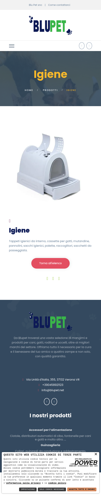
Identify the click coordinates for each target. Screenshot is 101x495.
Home (29, 90)
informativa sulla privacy (23, 483)
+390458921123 (52, 385)
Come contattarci (59, 5)
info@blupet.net (53, 390)
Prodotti (50, 90)
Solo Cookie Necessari (52, 489)
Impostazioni (28, 489)
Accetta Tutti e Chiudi (82, 489)
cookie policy (57, 483)
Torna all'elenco (50, 263)
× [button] (95, 454)
